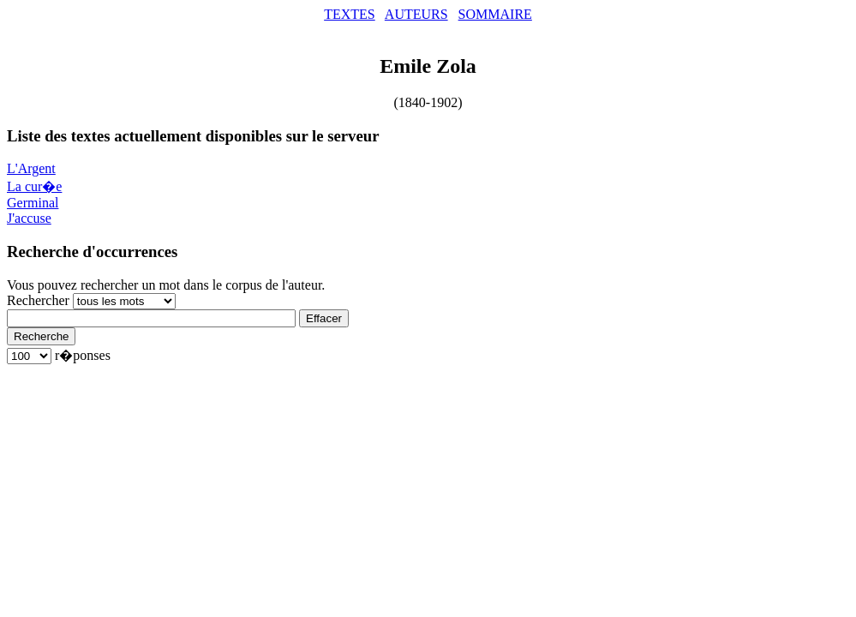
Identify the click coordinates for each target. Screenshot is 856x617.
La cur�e (34, 186)
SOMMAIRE (495, 14)
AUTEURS (416, 14)
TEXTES (349, 14)
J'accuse (29, 218)
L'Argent (31, 168)
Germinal (32, 202)
